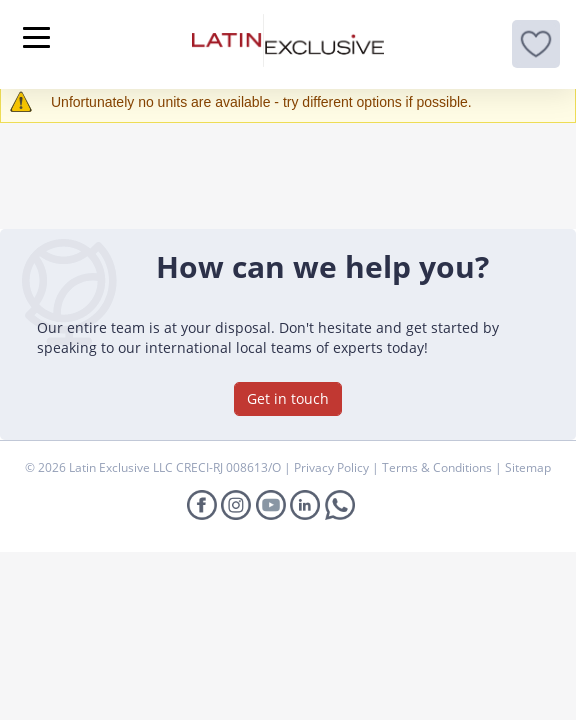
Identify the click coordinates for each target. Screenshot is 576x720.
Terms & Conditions (438, 467)
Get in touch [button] (288, 398)
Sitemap (528, 467)
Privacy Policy (333, 467)
